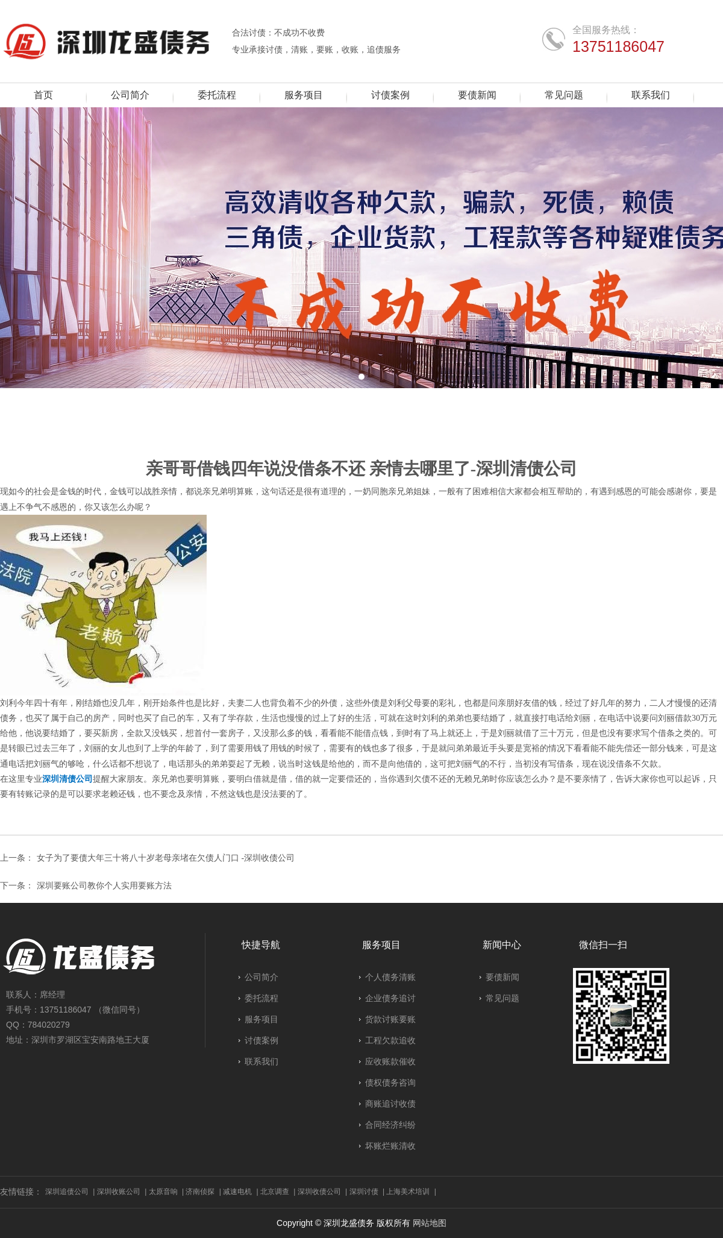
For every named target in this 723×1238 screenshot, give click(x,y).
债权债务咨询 (390, 1082)
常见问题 (502, 998)
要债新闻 (52, 437)
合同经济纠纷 (390, 1125)
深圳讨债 (363, 1191)
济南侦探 (200, 1191)
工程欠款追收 (390, 1040)
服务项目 (261, 1019)
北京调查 (274, 1191)
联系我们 (261, 1061)
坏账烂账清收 (390, 1146)
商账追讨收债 (390, 1103)
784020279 (49, 1024)
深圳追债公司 (67, 1191)
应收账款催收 (390, 1061)
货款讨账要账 (390, 1019)
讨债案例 (261, 1040)
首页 (22, 437)
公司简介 (261, 977)
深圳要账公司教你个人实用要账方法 (104, 885)
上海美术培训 (408, 1191)
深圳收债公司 (319, 1191)
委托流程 (261, 998)
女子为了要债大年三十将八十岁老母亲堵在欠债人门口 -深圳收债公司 (166, 858)
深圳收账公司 (118, 1191)
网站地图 (429, 1223)
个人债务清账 (390, 977)
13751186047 (618, 45)
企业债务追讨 (390, 998)
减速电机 (237, 1191)
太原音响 (163, 1191)
